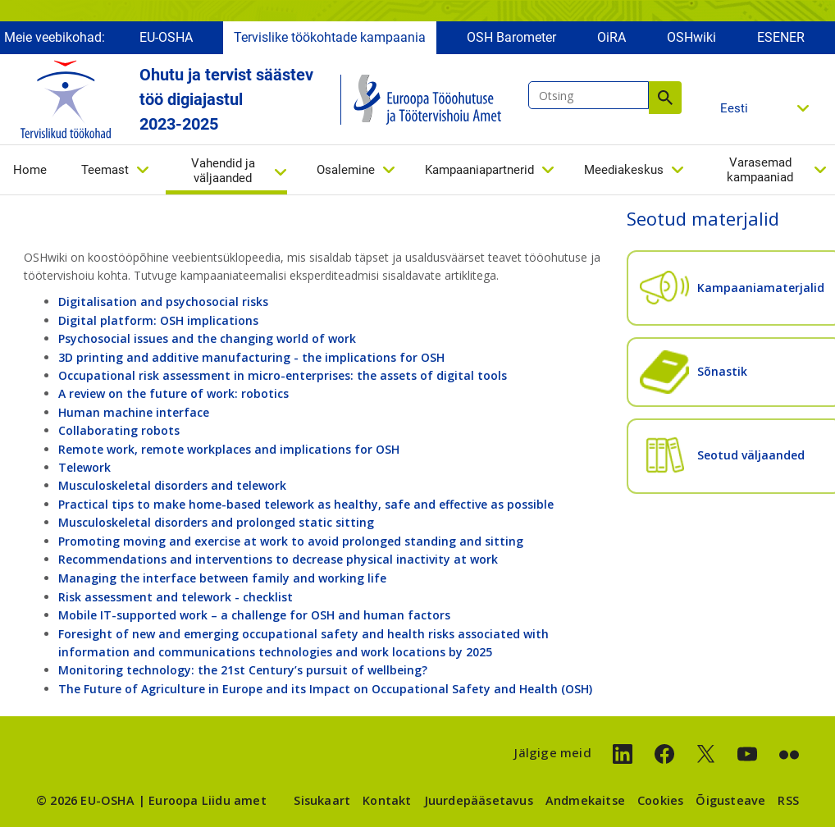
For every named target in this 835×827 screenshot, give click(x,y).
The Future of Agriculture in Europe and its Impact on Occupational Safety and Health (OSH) (325, 689)
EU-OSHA (166, 39)
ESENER (781, 39)
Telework (84, 467)
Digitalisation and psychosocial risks (163, 301)
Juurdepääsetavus (478, 800)
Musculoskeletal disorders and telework (172, 485)
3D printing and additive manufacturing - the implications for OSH (251, 357)
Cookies (660, 800)
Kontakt (387, 800)
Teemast (105, 171)
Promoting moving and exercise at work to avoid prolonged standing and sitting (290, 541)
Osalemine (346, 171)
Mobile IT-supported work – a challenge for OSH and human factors (254, 615)
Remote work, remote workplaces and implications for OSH (228, 449)
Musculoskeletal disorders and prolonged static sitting (216, 522)
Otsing (665, 99)
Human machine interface (133, 412)
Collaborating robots (119, 430)
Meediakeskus (624, 171)
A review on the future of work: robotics (173, 393)
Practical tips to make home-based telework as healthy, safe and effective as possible (306, 504)
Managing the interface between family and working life (222, 578)
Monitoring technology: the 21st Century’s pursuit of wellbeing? (242, 670)
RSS (788, 800)
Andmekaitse (585, 800)
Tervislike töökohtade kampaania (330, 39)
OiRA (611, 39)
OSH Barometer (511, 39)
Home (30, 171)
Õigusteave (730, 800)
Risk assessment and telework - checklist (175, 597)
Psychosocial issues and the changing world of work (207, 338)
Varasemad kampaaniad (760, 171)
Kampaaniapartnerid (479, 171)
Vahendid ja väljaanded (223, 172)
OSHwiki (691, 39)
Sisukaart (322, 800)
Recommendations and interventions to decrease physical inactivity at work (278, 559)
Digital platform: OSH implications (158, 320)
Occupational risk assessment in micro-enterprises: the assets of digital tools (282, 375)
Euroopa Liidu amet (207, 800)
